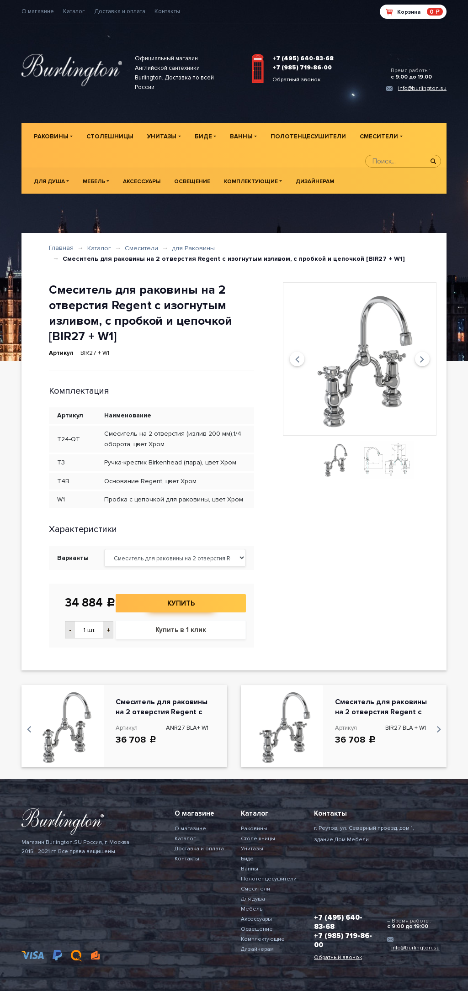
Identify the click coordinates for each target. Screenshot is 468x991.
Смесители (379, 136)
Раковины (51, 136)
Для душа (49, 181)
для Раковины (193, 248)
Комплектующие (251, 181)
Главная (61, 248)
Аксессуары (141, 181)
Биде (203, 136)
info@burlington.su (422, 88)
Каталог (74, 11)
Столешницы (109, 136)
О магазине (37, 11)
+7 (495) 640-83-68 (303, 58)
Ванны (241, 136)
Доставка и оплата (119, 11)
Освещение (192, 181)
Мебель (94, 181)
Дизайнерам (315, 181)
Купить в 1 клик (180, 630)
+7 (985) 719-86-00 (302, 67)
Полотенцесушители (308, 136)
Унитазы (161, 136)
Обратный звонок (296, 79)
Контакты (167, 11)
